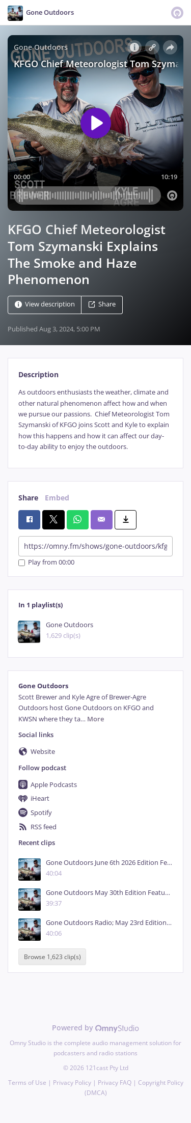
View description (45, 304)
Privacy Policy (72, 1082)
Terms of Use (27, 1082)
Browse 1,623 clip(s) (52, 956)
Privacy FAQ (114, 1082)
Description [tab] (38, 374)
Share (102, 304)
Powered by (95, 1027)
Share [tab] (28, 497)
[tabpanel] (95, 419)
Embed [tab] (57, 497)
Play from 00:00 (46, 562)
